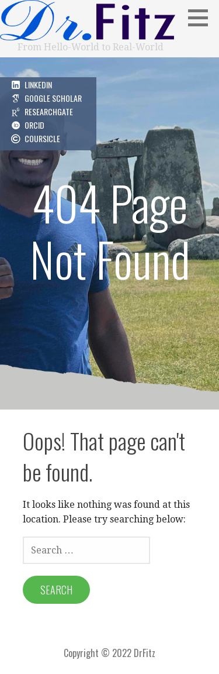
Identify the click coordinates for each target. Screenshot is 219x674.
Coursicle (42, 138)
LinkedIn (38, 84)
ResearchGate (49, 111)
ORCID (34, 125)
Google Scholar (53, 98)
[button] (202, 17)
